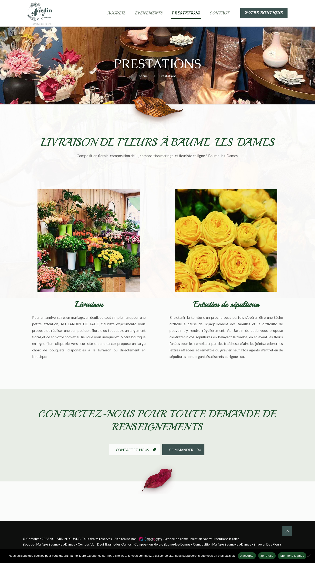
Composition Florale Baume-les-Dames (162, 544)
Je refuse (267, 555)
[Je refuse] (309, 555)
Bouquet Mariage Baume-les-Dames (49, 544)
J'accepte (247, 555)
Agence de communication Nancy (187, 539)
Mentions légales (226, 539)
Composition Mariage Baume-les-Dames (222, 544)
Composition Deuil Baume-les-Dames (105, 544)
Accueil (144, 76)
